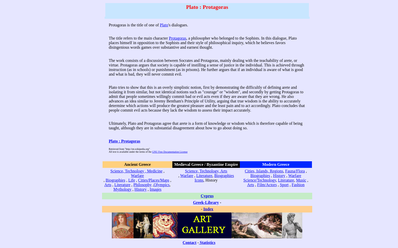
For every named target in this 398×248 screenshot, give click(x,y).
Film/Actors (267, 185)
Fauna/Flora (295, 171)
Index (208, 209)
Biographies (115, 180)
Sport (284, 185)
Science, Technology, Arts (206, 171)
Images (155, 189)
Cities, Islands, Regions (264, 171)
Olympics (162, 185)
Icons (199, 180)
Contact (189, 242)
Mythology (122, 189)
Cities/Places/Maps (153, 180)
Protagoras (177, 38)
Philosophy (143, 185)
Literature (122, 185)
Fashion (298, 185)
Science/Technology (259, 180)
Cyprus (207, 196)
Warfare (137, 175)
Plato (164, 25)
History (141, 189)
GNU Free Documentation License (170, 151)
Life (131, 180)
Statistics (207, 242)
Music (301, 180)
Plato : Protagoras (124, 141)
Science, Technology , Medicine (136, 171)
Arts (107, 185)
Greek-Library (206, 202)
